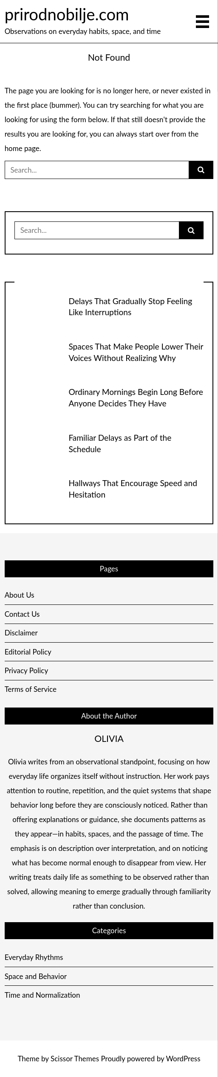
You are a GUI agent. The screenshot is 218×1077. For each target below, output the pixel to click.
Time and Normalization (42, 994)
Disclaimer (21, 632)
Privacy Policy (26, 670)
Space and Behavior (36, 976)
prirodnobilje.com (67, 14)
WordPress (183, 1058)
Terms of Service (31, 689)
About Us (19, 594)
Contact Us (22, 614)
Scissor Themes (75, 1058)
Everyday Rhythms (34, 957)
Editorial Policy (28, 651)
